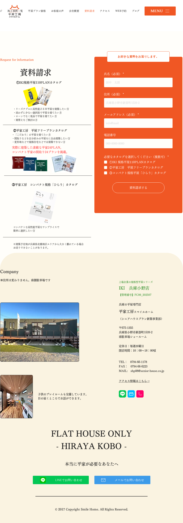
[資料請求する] (138, 187)
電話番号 (110, 135)
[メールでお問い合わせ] (122, 480)
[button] (160, 11)
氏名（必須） (113, 73)
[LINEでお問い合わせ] (61, 480)
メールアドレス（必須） (120, 114)
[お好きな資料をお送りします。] (138, 56)
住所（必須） (113, 94)
